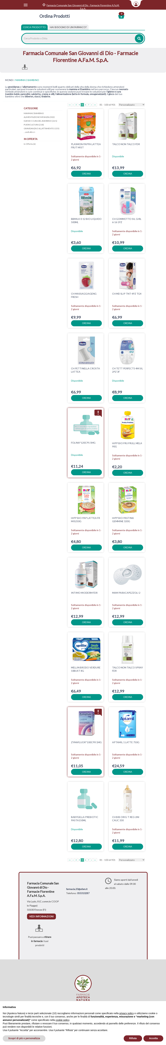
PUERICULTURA (34, 124)
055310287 (83, 893)
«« (70, 104)
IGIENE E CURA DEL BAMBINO (40, 121)
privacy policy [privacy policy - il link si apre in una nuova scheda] (126, 1013)
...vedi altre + (29, 132)
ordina (86, 173)
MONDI (9, 80)
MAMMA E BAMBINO (34, 113)
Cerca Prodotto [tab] (34, 27)
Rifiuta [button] (133, 1038)
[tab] (68, 27)
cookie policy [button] (62, 1020)
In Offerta (30, 144)
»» (95, 104)
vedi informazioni (41, 916)
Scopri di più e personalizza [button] (24, 1038)
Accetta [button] (153, 1038)
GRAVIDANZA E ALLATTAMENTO (41, 128)
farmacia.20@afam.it (77, 889)
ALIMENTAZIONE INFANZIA (39, 117)
